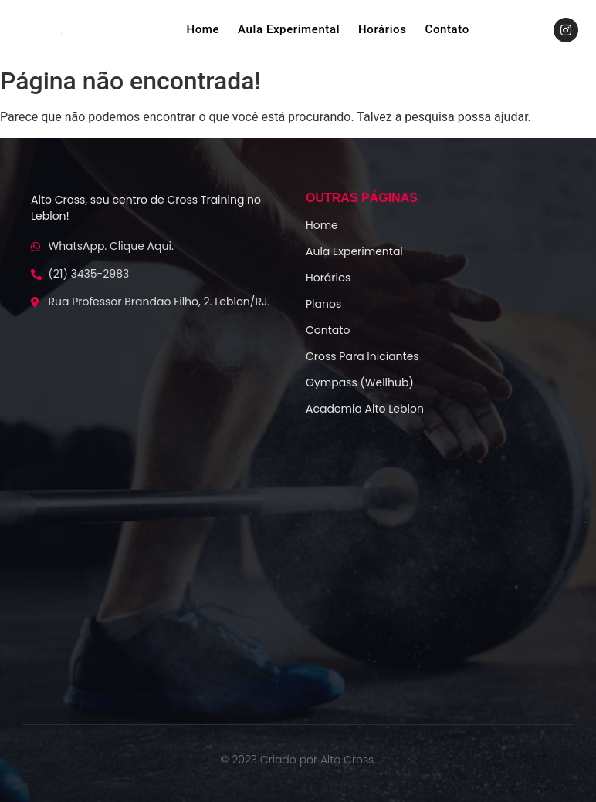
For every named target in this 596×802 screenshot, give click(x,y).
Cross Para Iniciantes (362, 356)
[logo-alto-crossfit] (61, 33)
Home (202, 29)
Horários (382, 29)
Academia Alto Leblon (365, 408)
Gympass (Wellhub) (360, 382)
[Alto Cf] (298, 567)
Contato (447, 29)
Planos (323, 304)
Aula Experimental (289, 29)
